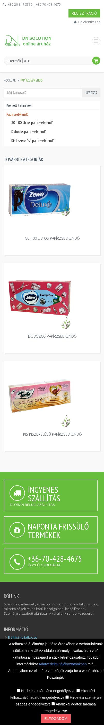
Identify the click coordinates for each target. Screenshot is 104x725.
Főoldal (10, 80)
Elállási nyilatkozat (22, 637)
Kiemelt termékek (18, 105)
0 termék (14, 61)
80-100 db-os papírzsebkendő (32, 122)
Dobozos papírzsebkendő (28, 131)
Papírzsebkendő (17, 114)
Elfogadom (55, 719)
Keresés (91, 92)
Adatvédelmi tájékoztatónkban (63, 664)
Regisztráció (84, 13)
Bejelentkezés (89, 22)
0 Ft (26, 60)
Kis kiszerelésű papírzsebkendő (32, 140)
